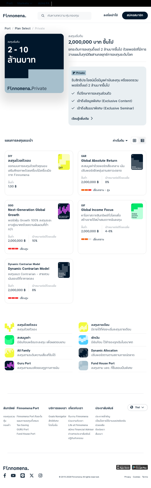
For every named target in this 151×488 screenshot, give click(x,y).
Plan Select (23, 28)
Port (8, 28)
